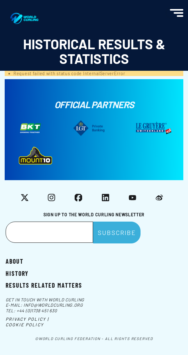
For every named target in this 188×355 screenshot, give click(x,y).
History (17, 273)
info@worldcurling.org (53, 305)
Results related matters (44, 284)
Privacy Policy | (27, 319)
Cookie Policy (25, 324)
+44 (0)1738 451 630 (37, 310)
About (14, 260)
